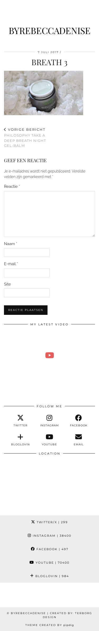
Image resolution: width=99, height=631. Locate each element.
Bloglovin (49, 576)
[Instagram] (12, 595)
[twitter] (20, 421)
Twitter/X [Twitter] (49, 522)
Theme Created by (49, 625)
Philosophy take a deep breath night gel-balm (27, 137)
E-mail (11, 263)
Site (7, 284)
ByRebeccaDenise (50, 30)
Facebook (49, 549)
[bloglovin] (20, 440)
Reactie (12, 186)
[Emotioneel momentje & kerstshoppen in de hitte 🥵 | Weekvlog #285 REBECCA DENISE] (49, 355)
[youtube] (49, 440)
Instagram (49, 535)
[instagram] (49, 421)
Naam (10, 243)
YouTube (49, 562)
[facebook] (78, 421)
